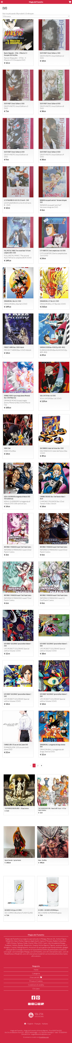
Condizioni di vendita (36, 985)
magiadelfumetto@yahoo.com (41, 1034)
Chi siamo (36, 989)
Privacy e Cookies (36, 981)
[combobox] (36, 16)
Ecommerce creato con (36, 1037)
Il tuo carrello (36, 977)
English (30, 1024)
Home (36, 970)
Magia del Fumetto (36, 2)
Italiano (45, 1024)
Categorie (36, 973)
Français (38, 1024)
